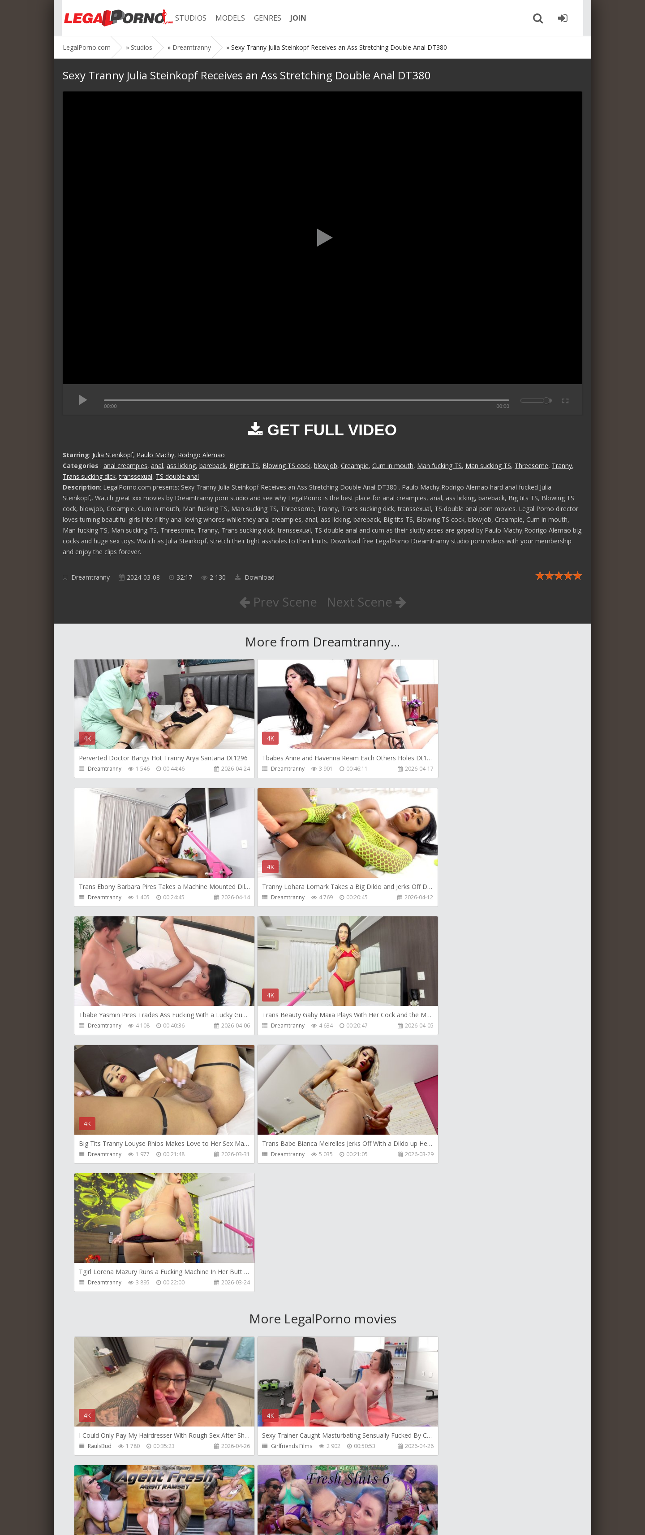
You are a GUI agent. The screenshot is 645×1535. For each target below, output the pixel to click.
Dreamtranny (90, 577)
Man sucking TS (488, 465)
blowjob (325, 465)
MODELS (225, 18)
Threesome (531, 465)
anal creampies (125, 465)
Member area (125, 1492)
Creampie (355, 465)
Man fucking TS (439, 465)
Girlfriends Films (275, 1190)
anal (157, 465)
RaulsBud (100, 1190)
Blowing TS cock (286, 465)
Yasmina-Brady (440, 1447)
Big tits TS (244, 465)
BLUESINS (266, 1447)
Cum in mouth (392, 465)
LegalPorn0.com (128, 1519)
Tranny (562, 465)
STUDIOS (186, 18)
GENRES (262, 18)
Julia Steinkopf (112, 455)
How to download (190, 1492)
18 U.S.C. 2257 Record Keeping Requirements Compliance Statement (348, 1519)
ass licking (181, 465)
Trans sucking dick (89, 476)
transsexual (135, 476)
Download (255, 577)
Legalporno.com (112, 18)
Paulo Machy (155, 455)
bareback (212, 465)
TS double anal (177, 476)
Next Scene (366, 601)
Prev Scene (277, 601)
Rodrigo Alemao (201, 455)
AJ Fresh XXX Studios (446, 1190)
